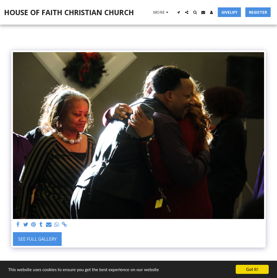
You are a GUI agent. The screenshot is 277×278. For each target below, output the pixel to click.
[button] (178, 12)
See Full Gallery (37, 239)
